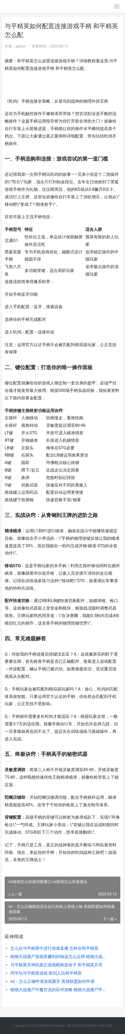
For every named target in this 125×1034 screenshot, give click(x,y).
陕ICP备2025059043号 (83, 1026)
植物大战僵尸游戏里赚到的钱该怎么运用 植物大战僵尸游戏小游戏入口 (59, 956)
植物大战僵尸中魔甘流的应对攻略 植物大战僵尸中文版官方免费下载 (59, 989)
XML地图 (106, 1026)
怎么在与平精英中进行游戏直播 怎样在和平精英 (54, 948)
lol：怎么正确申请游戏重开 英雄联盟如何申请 (52, 981)
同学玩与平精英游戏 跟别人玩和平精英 (46, 973)
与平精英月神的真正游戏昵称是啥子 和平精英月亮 (56, 964)
